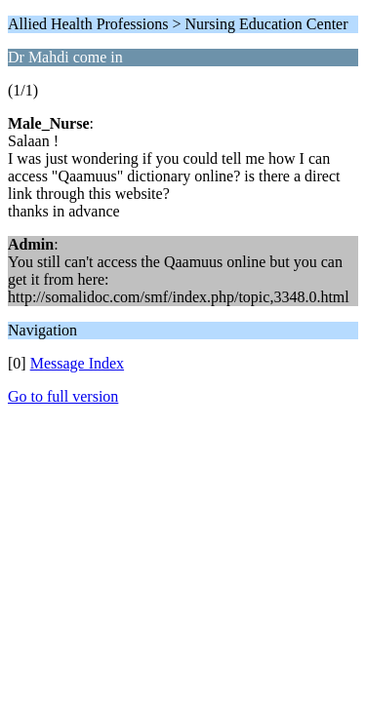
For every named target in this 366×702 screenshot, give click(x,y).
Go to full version (63, 396)
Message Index (77, 363)
